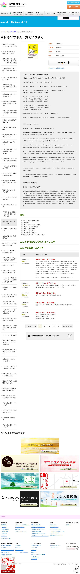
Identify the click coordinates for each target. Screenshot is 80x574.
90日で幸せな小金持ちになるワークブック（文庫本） (9, 342)
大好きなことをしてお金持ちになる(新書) (9, 295)
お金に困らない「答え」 (8, 143)
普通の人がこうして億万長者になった (9, 382)
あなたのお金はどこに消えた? (9, 237)
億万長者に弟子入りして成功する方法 (9, 374)
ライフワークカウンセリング (7, 550)
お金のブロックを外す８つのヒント (9, 95)
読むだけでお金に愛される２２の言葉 (9, 244)
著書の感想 (17, 547)
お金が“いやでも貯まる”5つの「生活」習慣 (9, 303)
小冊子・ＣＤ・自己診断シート (22, 524)
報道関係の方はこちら (55, 545)
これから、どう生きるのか (9, 229)
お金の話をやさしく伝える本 (9, 288)
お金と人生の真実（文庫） (9, 205)
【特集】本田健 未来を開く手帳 (38, 533)
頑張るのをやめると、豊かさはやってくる (9, 271)
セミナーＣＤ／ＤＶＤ (55, 529)
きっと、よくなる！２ (9, 335)
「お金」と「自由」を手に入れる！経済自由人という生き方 (9, 280)
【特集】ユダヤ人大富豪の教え (38, 527)
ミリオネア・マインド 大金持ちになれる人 (9, 367)
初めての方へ (4, 524)
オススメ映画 (34, 547)
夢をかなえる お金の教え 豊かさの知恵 (9, 389)
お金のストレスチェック (20, 531)
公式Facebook (5, 529)
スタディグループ (5, 552)
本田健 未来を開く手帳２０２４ (9, 121)
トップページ (4, 31)
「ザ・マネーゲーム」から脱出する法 (9, 251)
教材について (53, 524)
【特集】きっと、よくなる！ (37, 529)
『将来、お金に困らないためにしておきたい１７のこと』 (9, 214)
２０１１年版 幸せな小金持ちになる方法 (9, 259)
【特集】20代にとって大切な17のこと (39, 536)
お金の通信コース (54, 527)
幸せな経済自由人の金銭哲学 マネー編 (9, 319)
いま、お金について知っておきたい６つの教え (9, 112)
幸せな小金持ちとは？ (6, 538)
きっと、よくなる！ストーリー (38, 554)
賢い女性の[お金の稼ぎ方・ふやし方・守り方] (9, 182)
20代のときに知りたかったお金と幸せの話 (9, 45)
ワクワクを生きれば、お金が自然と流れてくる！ (9, 87)
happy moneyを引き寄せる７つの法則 (9, 52)
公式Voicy (4, 533)
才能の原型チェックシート (56, 535)
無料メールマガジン (19, 527)
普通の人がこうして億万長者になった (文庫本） (9, 327)
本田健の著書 (13, 31)
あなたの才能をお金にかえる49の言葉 (9, 174)
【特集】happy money (36, 531)
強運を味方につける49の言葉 (8, 191)
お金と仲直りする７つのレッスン (9, 78)
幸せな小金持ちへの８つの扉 (9, 404)
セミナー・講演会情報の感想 (21, 552)
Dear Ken (17, 529)
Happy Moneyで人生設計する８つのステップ (9, 70)
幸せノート (33, 552)
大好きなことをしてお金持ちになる (9, 411)
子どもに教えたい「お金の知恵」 (9, 198)
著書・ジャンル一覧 (35, 524)
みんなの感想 (34, 559)
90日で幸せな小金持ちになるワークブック (9, 396)
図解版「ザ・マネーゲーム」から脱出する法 (9, 159)
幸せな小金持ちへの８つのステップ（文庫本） (9, 351)
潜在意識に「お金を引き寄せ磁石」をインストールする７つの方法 (9, 61)
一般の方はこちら (54, 547)
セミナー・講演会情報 (6, 545)
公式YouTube (5, 531)
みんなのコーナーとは (36, 545)
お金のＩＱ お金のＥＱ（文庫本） (9, 360)
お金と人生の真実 (8, 265)
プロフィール (4, 536)
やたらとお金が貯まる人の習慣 (9, 167)
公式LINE (4, 527)
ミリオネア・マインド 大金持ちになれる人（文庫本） (9, 311)
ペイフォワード (34, 556)
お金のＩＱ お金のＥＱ (9, 418)
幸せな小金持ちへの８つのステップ (9, 135)
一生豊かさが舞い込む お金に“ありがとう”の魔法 (9, 103)
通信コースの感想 (19, 550)
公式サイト (68, 524)
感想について (18, 545)
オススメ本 (33, 550)
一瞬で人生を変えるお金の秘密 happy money (9, 151)
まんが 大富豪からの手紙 (9, 128)
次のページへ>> (67, 326)
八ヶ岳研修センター (5, 547)
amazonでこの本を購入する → (57, 68)
